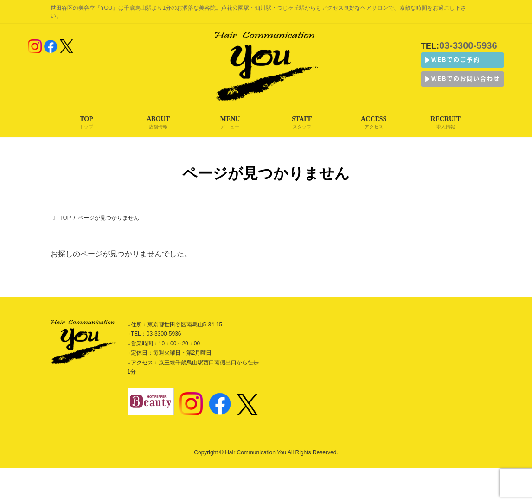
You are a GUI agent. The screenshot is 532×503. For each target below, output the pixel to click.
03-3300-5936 (468, 45)
